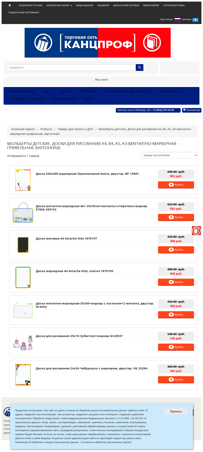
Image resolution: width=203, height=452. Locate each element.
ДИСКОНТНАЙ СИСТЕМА (126, 5)
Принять (176, 411)
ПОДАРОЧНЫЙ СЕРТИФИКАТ (24, 12)
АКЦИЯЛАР (103, 5)
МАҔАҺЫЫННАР (84, 5)
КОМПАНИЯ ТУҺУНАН (30, 5)
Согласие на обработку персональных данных (106, 442)
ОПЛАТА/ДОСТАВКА (174, 5)
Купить (176, 185)
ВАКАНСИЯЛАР (151, 5)
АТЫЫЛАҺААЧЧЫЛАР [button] (59, 5)
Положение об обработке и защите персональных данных (47, 442)
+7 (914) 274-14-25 (163, 110)
